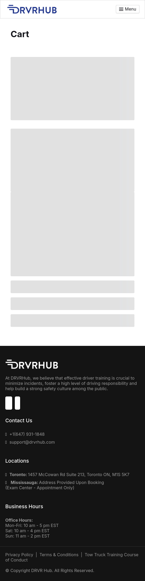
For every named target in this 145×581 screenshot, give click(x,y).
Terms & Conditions (58, 554)
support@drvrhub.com (32, 442)
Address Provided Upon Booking (57, 482)
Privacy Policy (19, 554)
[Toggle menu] (127, 9)
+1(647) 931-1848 (27, 434)
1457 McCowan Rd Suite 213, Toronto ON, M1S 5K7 (69, 474)
